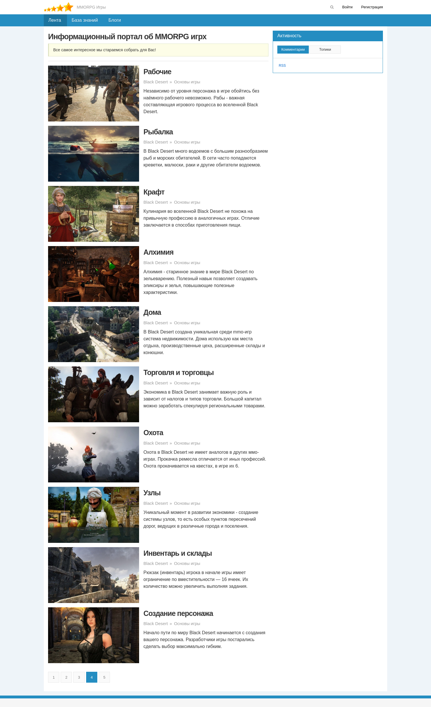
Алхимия (158, 252)
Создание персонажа (178, 613)
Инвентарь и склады (177, 553)
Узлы (152, 493)
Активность (289, 35)
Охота (153, 433)
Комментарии (293, 49)
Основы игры (187, 81)
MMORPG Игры (91, 7)
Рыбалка (158, 132)
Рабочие (157, 72)
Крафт (153, 192)
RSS (282, 66)
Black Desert (155, 81)
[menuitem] (332, 7)
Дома (152, 312)
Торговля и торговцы (178, 372)
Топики (325, 49)
